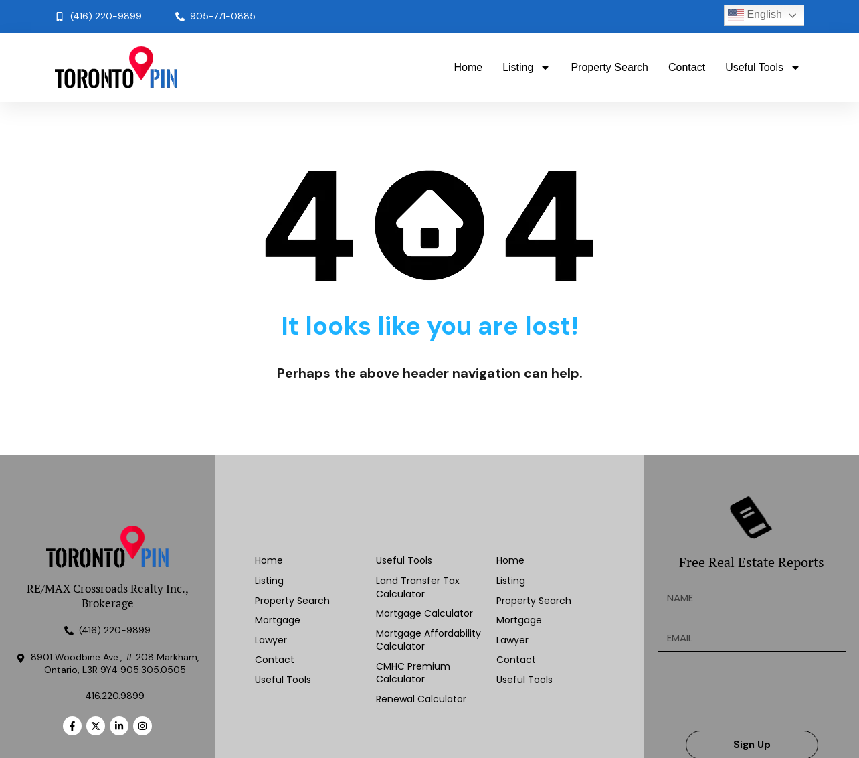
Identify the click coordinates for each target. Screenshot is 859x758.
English (755, 15)
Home (468, 67)
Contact (686, 67)
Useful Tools (763, 68)
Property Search (609, 67)
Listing (526, 68)
